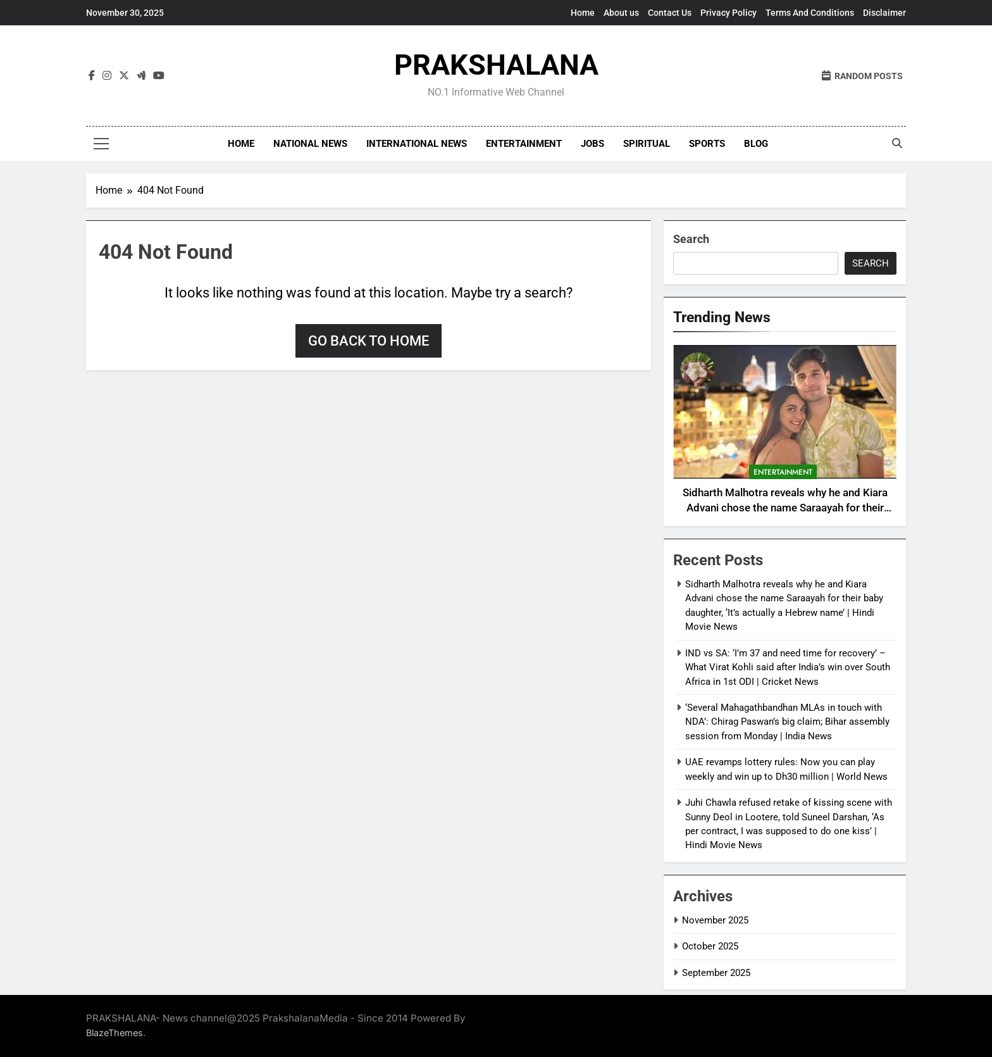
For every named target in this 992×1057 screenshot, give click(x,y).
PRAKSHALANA (496, 65)
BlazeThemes (114, 1032)
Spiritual (646, 143)
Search (691, 239)
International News (416, 143)
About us (621, 13)
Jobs (592, 143)
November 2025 (715, 920)
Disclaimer (884, 13)
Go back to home (368, 341)
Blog (756, 143)
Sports (707, 143)
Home (583, 13)
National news (310, 143)
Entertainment (524, 143)
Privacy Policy (728, 13)
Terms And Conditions (810, 13)
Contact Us (669, 13)
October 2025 (710, 946)
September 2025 (716, 973)
